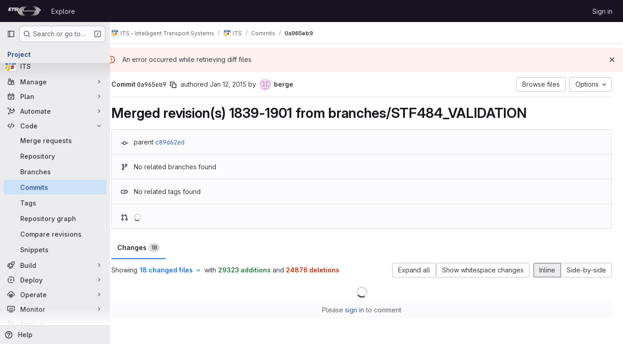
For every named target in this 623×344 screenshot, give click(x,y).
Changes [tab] (148, 247)
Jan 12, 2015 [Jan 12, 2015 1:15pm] (237, 84)
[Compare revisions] (55, 234)
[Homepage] (24, 11)
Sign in (602, 11)
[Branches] (55, 171)
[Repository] (55, 156)
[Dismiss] (612, 59)
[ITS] (55, 66)
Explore (63, 11)
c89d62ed (179, 142)
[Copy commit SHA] (182, 84)
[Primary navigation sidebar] (11, 34)
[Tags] (55, 202)
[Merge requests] (55, 140)
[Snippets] (55, 249)
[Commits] (55, 187)
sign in (359, 310)
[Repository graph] (55, 218)
